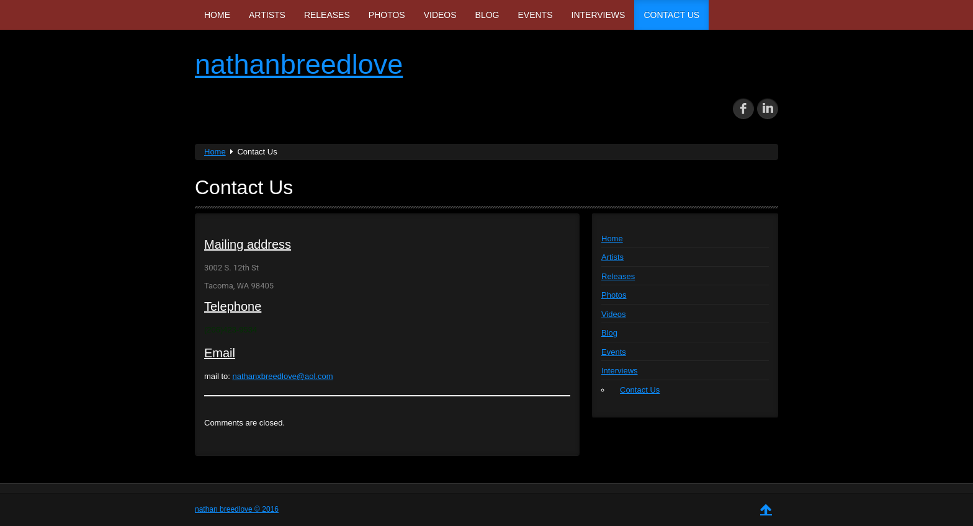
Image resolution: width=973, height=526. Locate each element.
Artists (267, 15)
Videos (440, 15)
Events (535, 15)
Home (217, 15)
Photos (387, 15)
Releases (327, 15)
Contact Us (671, 15)
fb (743, 108)
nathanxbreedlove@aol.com (283, 376)
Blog (487, 15)
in (767, 108)
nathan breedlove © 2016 (237, 509)
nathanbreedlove (299, 64)
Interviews (599, 15)
